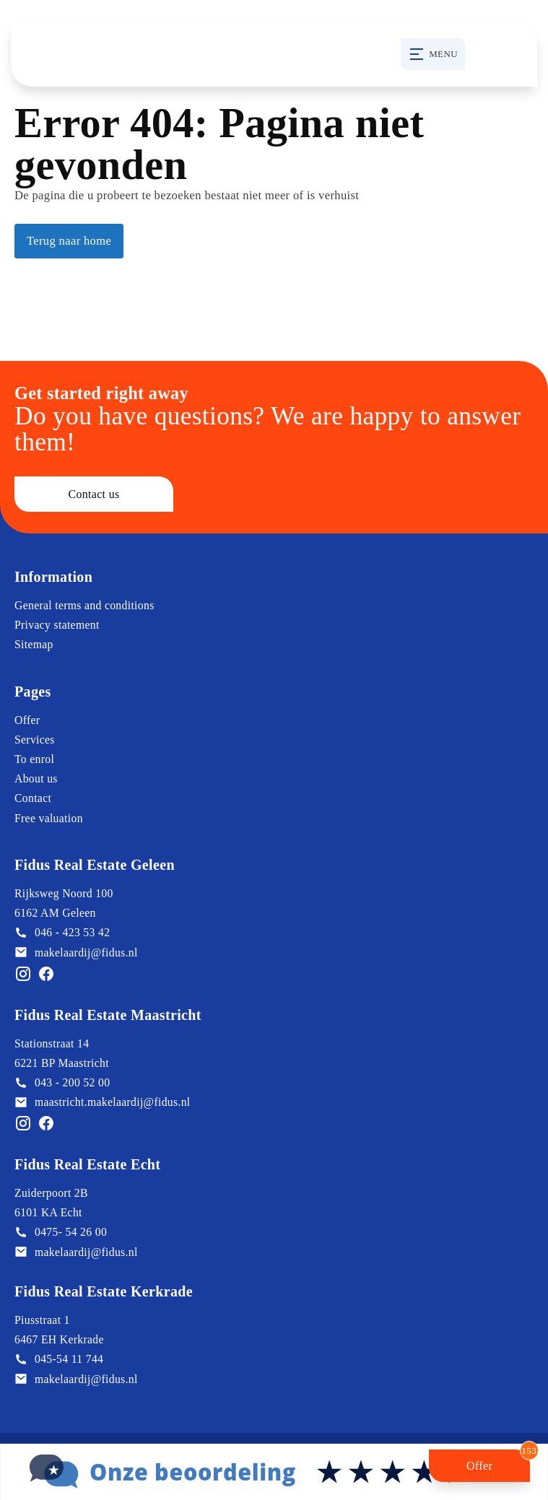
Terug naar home (69, 241)
